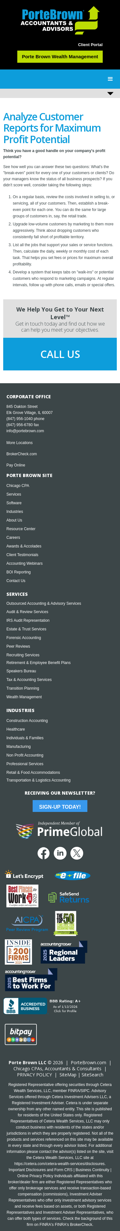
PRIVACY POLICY (34, 1075)
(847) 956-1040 (19, 419)
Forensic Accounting (23, 638)
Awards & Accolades (23, 546)
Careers (13, 537)
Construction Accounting (27, 720)
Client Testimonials (22, 555)
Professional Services (24, 764)
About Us (14, 520)
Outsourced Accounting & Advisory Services (43, 603)
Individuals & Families (25, 738)
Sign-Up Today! (60, 807)
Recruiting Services (22, 655)
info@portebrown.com (25, 431)
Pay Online (15, 465)
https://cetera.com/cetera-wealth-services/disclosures (59, 1164)
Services (13, 494)
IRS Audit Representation (28, 620)
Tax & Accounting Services (29, 679)
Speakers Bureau (21, 671)
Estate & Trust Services (26, 629)
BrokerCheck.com (21, 454)
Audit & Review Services (27, 612)
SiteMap (68, 1075)
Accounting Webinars (24, 563)
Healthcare (15, 729)
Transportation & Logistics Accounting (38, 780)
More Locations (19, 443)
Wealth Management (24, 697)
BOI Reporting (18, 572)
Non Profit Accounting (24, 755)
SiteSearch (92, 1075)
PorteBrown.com (88, 1062)
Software (13, 503)
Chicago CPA (17, 485)
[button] (110, 79)
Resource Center (21, 529)
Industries (14, 511)
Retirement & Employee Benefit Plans (38, 662)
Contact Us (15, 581)
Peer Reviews (18, 646)
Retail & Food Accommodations (33, 772)
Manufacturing (18, 746)
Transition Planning (22, 688)
